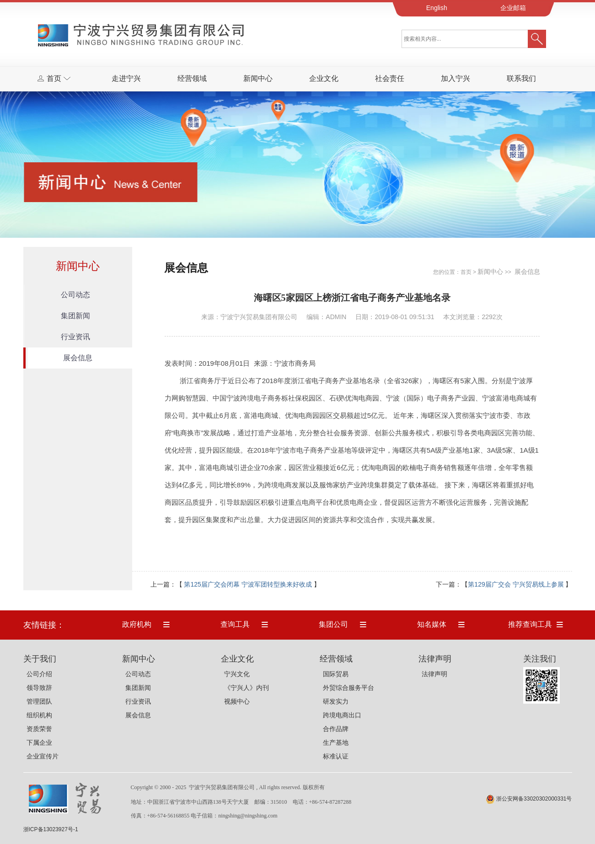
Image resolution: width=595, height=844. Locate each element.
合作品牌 (335, 728)
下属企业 (39, 742)
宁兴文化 (237, 674)
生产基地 (335, 742)
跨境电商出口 (342, 715)
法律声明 (434, 674)
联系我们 (521, 78)
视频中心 (237, 701)
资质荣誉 (39, 728)
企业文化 (323, 78)
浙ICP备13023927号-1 (50, 829)
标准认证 (335, 756)
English (436, 7)
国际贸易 (335, 674)
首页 (466, 272)
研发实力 (335, 701)
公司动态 (75, 295)
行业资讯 (75, 337)
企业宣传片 (43, 756)
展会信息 (77, 358)
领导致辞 (39, 687)
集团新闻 (75, 316)
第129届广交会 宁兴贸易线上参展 (515, 584)
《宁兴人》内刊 (246, 687)
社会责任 (389, 78)
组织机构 (39, 715)
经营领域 (192, 78)
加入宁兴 (455, 78)
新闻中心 (258, 78)
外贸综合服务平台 (348, 687)
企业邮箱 (513, 7)
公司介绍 (39, 674)
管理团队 (39, 701)
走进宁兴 (126, 78)
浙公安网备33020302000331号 (534, 799)
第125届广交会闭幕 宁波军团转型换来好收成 (247, 584)
